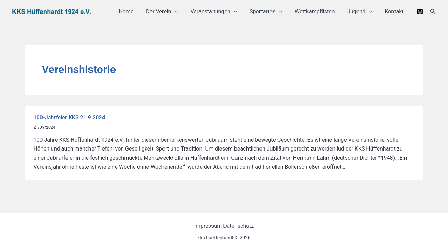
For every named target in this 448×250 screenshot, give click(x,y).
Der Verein (171, 11)
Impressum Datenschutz (224, 226)
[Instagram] (420, 12)
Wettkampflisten (319, 11)
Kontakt (395, 11)
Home (136, 11)
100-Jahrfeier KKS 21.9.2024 (69, 117)
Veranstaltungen (220, 11)
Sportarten (271, 11)
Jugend (362, 11)
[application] (183, 11)
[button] (433, 11)
